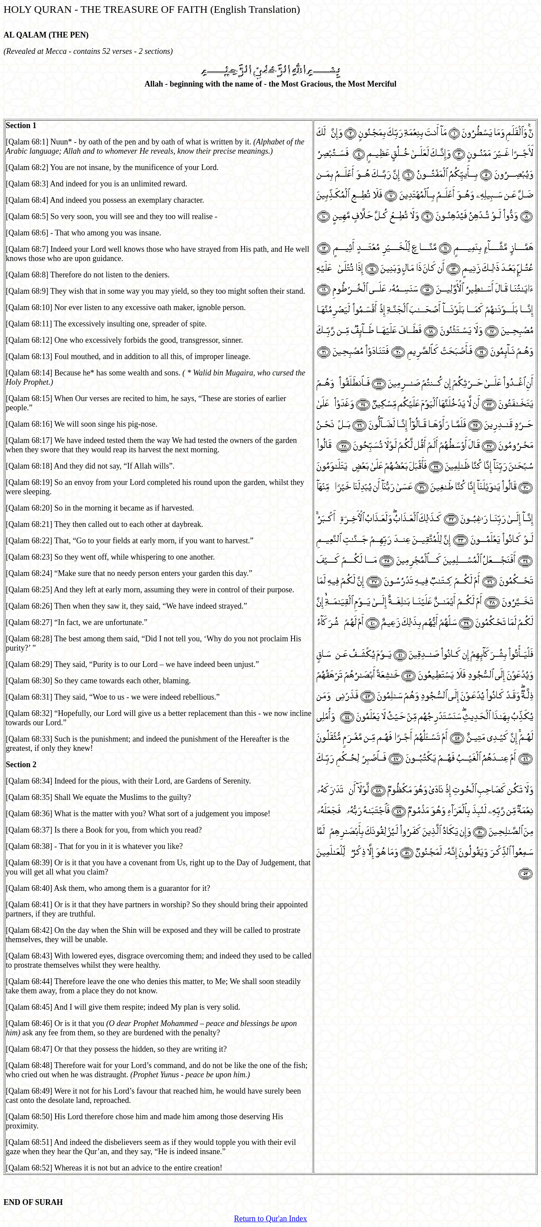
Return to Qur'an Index (270, 1218)
